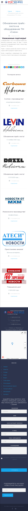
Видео (5, 377)
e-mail (15, 430)
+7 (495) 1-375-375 (15, 320)
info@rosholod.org (16, 324)
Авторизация (6, 391)
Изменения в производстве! (14, 212)
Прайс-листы (18, 50)
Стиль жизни (6, 380)
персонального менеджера (18, 55)
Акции (5, 375)
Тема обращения (15, 438)
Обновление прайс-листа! (14, 136)
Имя (14, 415)
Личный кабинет (7, 388)
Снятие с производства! (14, 99)
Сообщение (15, 445)
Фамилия (14, 408)
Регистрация (6, 383)
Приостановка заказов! (14, 249)
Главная (10, 11)
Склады (5, 372)
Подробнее (14, 108)
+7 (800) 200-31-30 (15, 317)
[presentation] (12, 464)
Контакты (5, 394)
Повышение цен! (14, 287)
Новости (18, 11)
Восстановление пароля (10, 386)
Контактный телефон (14, 423)
